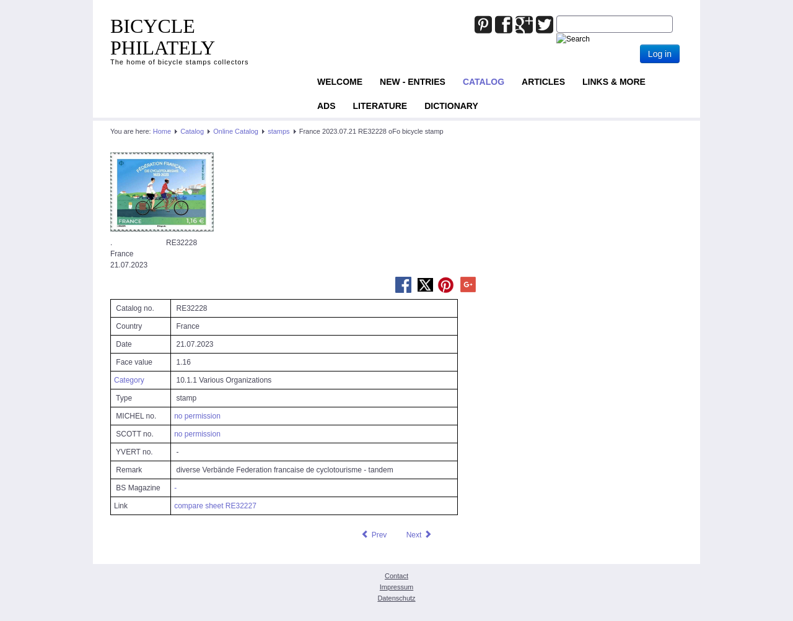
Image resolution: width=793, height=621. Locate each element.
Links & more (614, 82)
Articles (543, 82)
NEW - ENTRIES (412, 82)
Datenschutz (396, 598)
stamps (278, 131)
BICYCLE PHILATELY (162, 37)
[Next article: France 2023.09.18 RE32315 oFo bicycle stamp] (419, 535)
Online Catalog (235, 131)
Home (162, 131)
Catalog (483, 82)
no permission (197, 416)
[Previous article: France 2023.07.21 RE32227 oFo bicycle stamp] (373, 535)
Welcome (339, 82)
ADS (326, 106)
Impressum (396, 587)
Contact (396, 576)
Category (129, 380)
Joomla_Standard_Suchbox (556, 15)
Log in (660, 54)
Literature (380, 106)
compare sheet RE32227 (215, 506)
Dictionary (451, 106)
